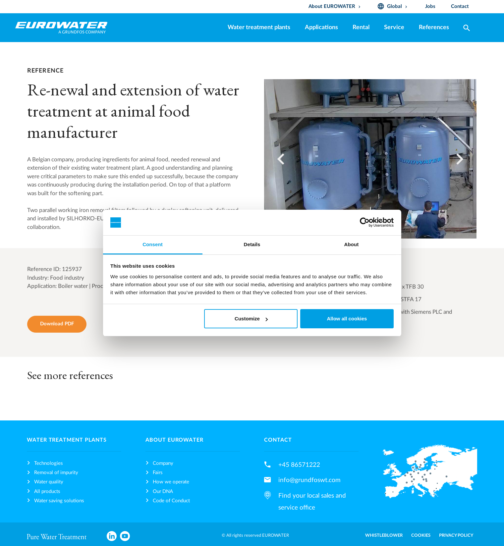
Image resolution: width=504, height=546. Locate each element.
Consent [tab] (152, 244)
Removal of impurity (56, 472)
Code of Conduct (171, 500)
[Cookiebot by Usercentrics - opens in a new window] (365, 223)
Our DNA (163, 491)
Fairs (158, 472)
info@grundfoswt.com (309, 480)
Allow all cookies (347, 318)
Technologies (48, 463)
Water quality (48, 481)
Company (163, 463)
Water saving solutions (59, 500)
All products (47, 491)
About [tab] (351, 244)
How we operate (171, 481)
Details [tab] (252, 244)
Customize (251, 318)
